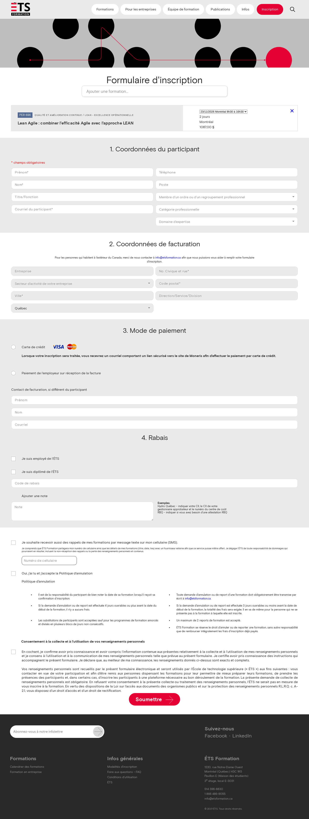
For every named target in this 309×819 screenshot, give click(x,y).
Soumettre (154, 700)
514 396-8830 (213, 789)
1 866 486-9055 (215, 794)
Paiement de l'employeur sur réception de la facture (61, 373)
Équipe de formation (183, 9)
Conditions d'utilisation (122, 777)
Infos (245, 9)
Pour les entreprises (140, 9)
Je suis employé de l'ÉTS (40, 459)
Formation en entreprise (26, 772)
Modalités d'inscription (122, 767)
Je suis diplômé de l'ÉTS (40, 472)
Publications (220, 9)
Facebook (216, 736)
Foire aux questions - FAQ (124, 772)
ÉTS (109, 782)
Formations (105, 9)
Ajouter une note (34, 496)
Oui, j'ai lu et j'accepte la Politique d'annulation (57, 573)
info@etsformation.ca (168, 257)
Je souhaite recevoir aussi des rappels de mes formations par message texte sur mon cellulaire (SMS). (100, 542)
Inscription (270, 9)
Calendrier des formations (27, 767)
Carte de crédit (50, 347)
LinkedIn (242, 736)
